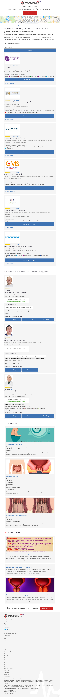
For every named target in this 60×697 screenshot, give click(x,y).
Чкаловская (41, 408)
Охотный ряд (9, 112)
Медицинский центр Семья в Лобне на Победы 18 (18, 310)
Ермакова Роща (34, 112)
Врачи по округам (8, 653)
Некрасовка (12, 362)
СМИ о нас (6, 670)
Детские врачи (7, 644)
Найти (30, 51)
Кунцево (11, 410)
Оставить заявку (46, 608)
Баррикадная (13, 76)
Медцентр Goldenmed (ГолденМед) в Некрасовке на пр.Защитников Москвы (24, 358)
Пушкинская (42, 76)
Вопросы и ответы (8, 668)
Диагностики (27, 9)
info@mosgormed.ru (9, 622)
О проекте (6, 663)
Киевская (12, 184)
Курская (35, 408)
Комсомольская (20, 408)
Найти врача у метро (9, 650)
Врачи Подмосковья (9, 655)
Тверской (16, 363)
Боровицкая (40, 111)
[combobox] (30, 43)
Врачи (5, 638)
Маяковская (34, 76)
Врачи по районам (8, 652)
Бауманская (12, 408)
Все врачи (6, 657)
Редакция (6, 674)
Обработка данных (8, 623)
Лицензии (6, 672)
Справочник (7, 666)
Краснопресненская (24, 76)
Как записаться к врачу (9, 664)
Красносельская (28, 408)
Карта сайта (7, 676)
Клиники (6, 646)
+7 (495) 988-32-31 (45, 9)
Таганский (11, 363)
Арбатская (26, 111)
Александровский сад (15, 111)
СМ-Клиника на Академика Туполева (14, 404)
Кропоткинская (49, 111)
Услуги (5, 640)
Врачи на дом (7, 642)
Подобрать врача (30, 13)
